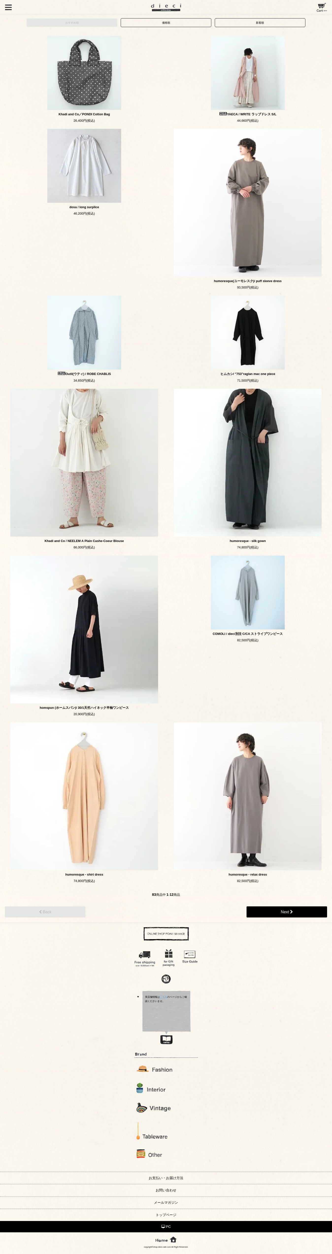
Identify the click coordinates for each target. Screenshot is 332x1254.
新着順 (260, 22)
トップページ (166, 1215)
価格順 (166, 22)
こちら (163, 997)
